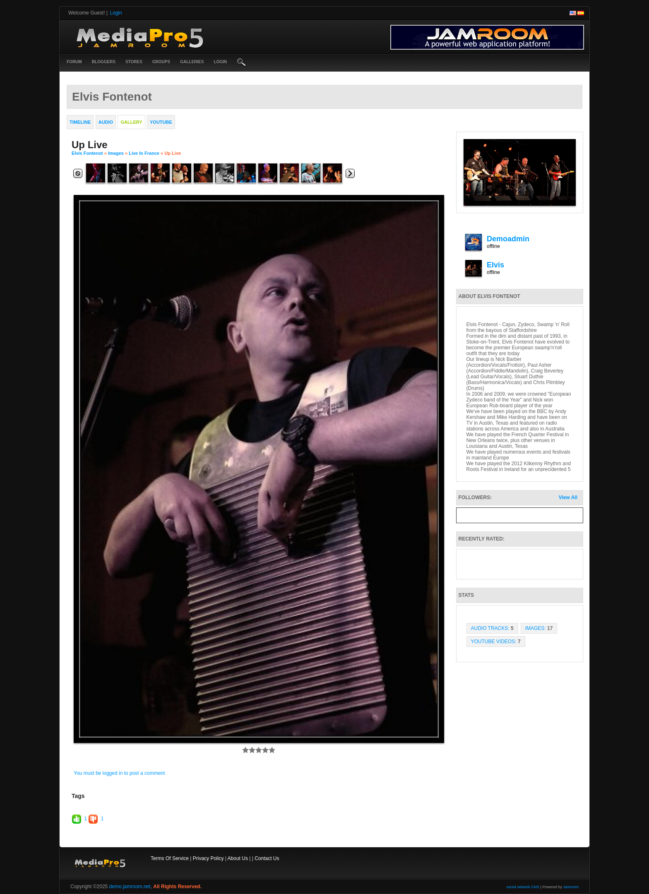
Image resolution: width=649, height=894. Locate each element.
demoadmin (508, 239)
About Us (238, 858)
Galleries (192, 62)
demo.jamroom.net (130, 886)
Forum (74, 62)
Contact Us (267, 858)
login (220, 62)
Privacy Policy (208, 858)
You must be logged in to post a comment (119, 773)
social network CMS (523, 887)
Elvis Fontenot (87, 153)
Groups (161, 62)
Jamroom (571, 887)
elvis (495, 265)
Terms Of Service (170, 858)
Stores (133, 62)
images (116, 153)
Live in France (144, 153)
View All (568, 497)
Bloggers (103, 62)
